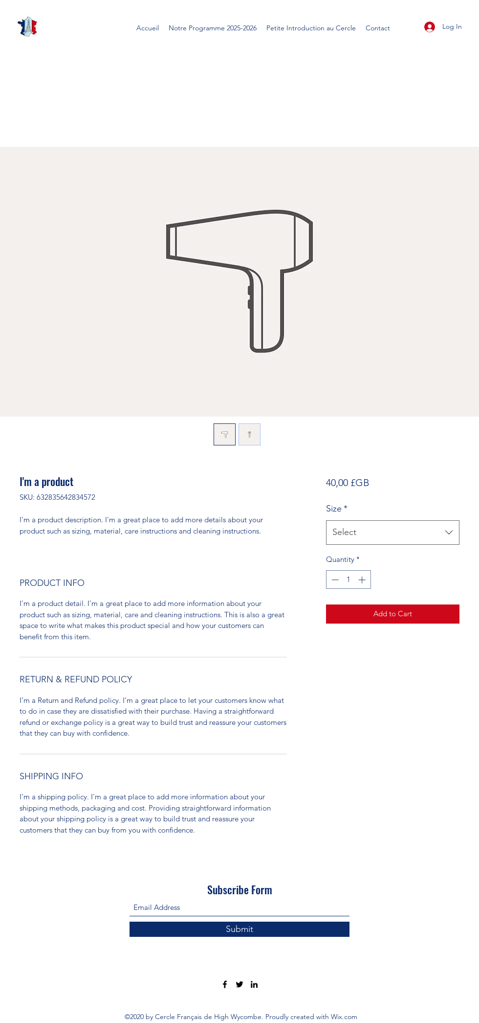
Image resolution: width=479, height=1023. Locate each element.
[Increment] (363, 580)
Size (337, 508)
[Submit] (239, 929)
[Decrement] (334, 580)
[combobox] (392, 532)
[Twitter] (239, 984)
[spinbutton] (348, 580)
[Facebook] (225, 984)
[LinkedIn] (254, 984)
